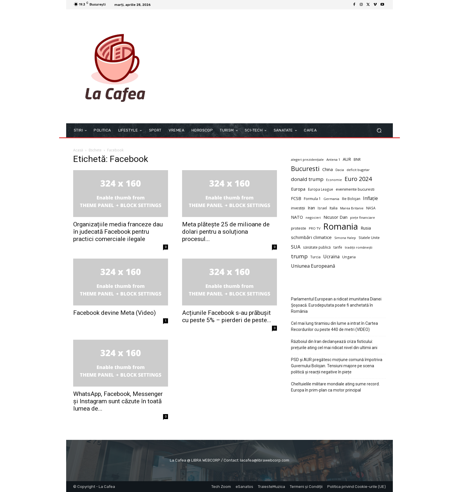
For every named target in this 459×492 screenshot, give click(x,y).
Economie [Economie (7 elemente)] (334, 180)
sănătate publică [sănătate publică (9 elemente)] (317, 247)
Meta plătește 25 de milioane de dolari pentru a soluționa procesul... (226, 231)
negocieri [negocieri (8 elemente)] (313, 217)
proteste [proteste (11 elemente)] (298, 228)
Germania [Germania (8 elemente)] (331, 199)
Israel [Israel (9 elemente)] (322, 208)
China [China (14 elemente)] (327, 169)
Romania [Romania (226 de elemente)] (340, 226)
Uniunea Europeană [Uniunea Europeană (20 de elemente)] (313, 266)
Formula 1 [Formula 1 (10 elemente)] (312, 198)
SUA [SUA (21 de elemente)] (295, 247)
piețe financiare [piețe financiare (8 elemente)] (362, 217)
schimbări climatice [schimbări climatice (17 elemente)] (311, 237)
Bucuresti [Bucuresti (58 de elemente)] (305, 168)
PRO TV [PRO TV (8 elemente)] (315, 228)
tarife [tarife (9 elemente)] (337, 247)
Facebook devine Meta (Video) (114, 312)
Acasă (78, 150)
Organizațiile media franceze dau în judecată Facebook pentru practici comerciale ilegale (118, 231)
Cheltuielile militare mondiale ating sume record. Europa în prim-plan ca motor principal (335, 387)
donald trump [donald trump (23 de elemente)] (307, 179)
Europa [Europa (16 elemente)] (298, 189)
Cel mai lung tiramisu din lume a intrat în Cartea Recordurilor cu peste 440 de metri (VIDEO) (334, 326)
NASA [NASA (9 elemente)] (371, 208)
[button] (379, 130)
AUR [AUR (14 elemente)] (347, 159)
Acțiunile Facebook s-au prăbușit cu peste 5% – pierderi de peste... (226, 316)
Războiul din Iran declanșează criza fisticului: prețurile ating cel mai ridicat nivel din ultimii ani (334, 344)
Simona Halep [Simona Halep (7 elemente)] (345, 238)
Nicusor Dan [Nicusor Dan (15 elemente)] (335, 217)
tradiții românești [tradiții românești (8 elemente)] (358, 247)
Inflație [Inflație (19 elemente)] (370, 198)
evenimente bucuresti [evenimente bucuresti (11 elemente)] (355, 189)
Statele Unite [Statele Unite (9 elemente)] (369, 237)
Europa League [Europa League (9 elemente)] (320, 189)
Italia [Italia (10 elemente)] (334, 208)
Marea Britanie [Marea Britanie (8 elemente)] (352, 208)
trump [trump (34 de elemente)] (299, 256)
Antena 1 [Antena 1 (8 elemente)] (333, 159)
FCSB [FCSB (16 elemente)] (296, 198)
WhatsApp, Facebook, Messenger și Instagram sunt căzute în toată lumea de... (118, 401)
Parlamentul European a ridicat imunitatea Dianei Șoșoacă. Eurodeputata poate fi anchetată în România (336, 305)
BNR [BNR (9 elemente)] (357, 159)
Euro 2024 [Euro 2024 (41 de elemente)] (358, 179)
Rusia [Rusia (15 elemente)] (366, 228)
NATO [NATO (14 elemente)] (297, 217)
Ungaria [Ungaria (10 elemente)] (349, 256)
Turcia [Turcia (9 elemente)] (315, 256)
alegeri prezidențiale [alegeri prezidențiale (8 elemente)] (307, 159)
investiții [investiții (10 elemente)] (298, 208)
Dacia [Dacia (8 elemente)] (339, 170)
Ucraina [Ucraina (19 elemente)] (331, 257)
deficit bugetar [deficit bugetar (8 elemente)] (358, 170)
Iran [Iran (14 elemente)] (311, 208)
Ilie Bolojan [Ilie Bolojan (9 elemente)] (351, 198)
